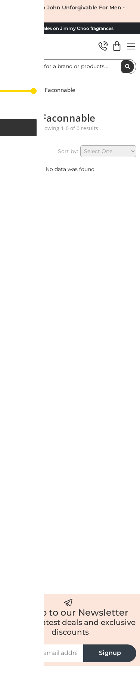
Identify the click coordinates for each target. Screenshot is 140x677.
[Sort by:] (108, 151)
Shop (32, 90)
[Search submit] (127, 66)
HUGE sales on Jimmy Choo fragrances (70, 28)
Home (12, 90)
